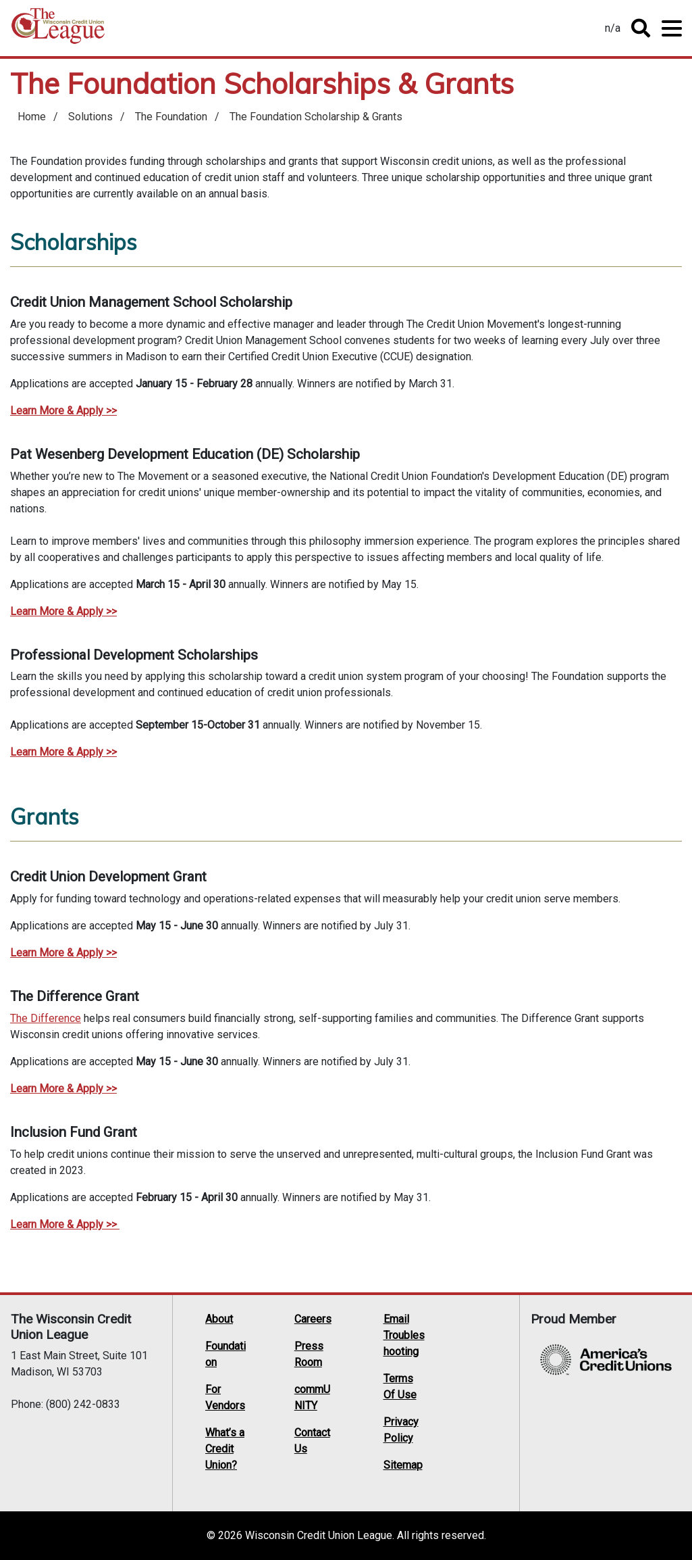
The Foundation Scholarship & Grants (316, 116)
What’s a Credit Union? (224, 1448)
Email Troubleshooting (404, 1335)
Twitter (456, 1352)
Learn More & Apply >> (63, 611)
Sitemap (403, 1465)
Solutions (90, 116)
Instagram (456, 1387)
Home (58, 30)
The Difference (45, 1018)
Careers (312, 1319)
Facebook (482, 1352)
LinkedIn (456, 1370)
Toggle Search (640, 28)
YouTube (482, 1370)
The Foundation (171, 116)
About (219, 1319)
